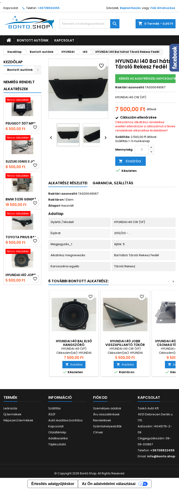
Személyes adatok (107, 408)
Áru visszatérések (106, 414)
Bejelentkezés (130, 8)
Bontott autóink (33, 40)
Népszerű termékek (18, 420)
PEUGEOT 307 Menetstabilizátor (22, 123)
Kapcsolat (10, 8)
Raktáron (56, 200)
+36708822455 (49, 8)
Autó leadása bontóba (65, 420)
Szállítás (54, 408)
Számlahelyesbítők (107, 426)
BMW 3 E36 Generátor (22, 199)
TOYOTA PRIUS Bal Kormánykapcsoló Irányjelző (22, 237)
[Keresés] (89, 23)
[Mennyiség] (142, 149)
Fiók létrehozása (162, 8)
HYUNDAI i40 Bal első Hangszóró (74, 343)
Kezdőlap (13, 62)
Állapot (54, 206)
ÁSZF (51, 414)
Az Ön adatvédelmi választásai (108, 484)
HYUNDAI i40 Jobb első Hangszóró (22, 275)
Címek (98, 432)
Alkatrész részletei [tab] (67, 183)
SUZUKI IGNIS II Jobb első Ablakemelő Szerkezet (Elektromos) (22, 161)
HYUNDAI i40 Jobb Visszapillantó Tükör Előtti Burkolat (125, 345)
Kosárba (130, 161)
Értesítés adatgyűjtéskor (52, 484)
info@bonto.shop (161, 456)
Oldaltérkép (57, 432)
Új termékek (12, 414)
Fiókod (100, 397)
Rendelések (102, 420)
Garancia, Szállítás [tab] (113, 183)
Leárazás (10, 408)
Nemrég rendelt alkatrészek (19, 85)
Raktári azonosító (129, 87)
